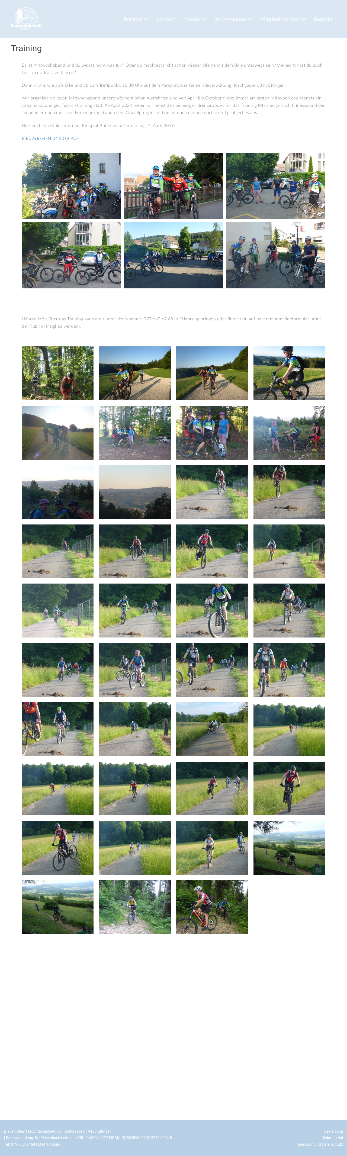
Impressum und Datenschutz (318, 1144)
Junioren (166, 19)
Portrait (136, 19)
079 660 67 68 (23, 1144)
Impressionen (233, 19)
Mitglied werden (283, 19)
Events (195, 19)
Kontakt (323, 19)
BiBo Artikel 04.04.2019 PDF (50, 138)
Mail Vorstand (50, 1144)
